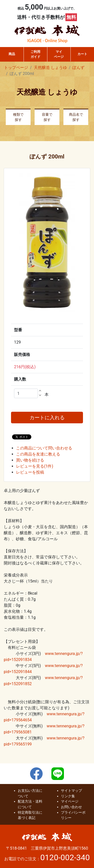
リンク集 (68, 796)
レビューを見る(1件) (34, 466)
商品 (12, 54)
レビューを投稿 (30, 472)
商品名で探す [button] (76, 117)
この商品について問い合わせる (44, 448)
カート (82, 54)
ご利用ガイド (35, 54)
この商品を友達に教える (38, 454)
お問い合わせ (71, 807)
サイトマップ (71, 791)
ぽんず (78, 67)
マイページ (59, 54)
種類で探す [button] (18, 117)
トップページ (16, 67)
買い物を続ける (30, 460)
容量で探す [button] (47, 117)
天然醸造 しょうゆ (50, 67)
